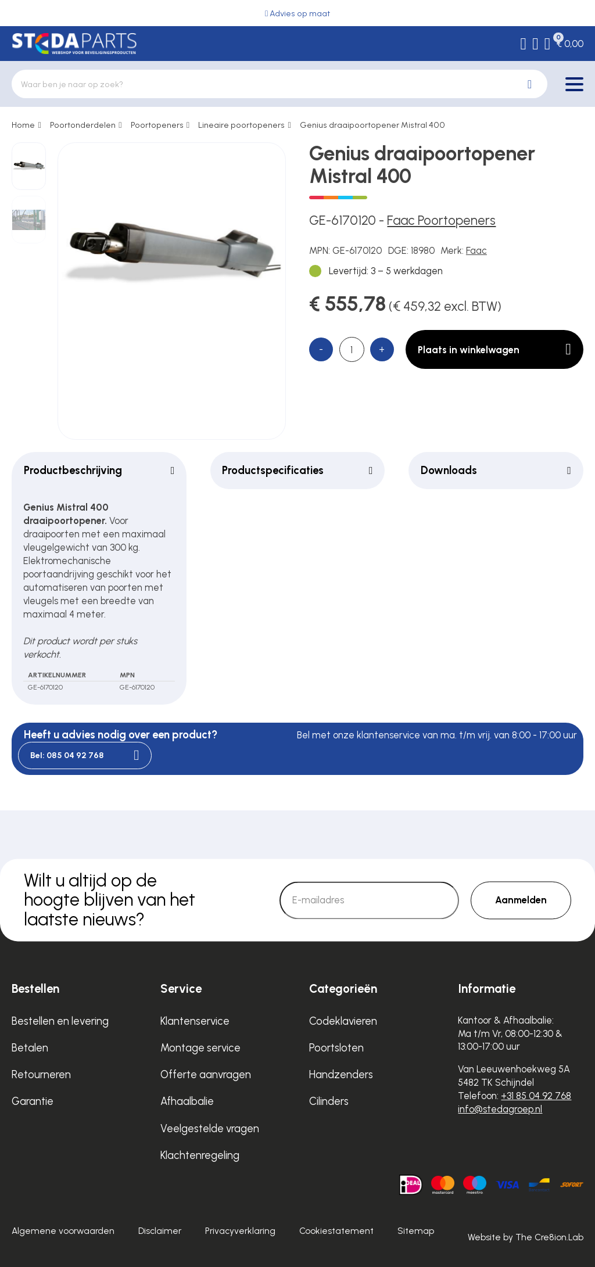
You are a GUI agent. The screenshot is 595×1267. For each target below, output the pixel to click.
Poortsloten (336, 1047)
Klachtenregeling (199, 1155)
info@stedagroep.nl (500, 1109)
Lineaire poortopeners (241, 125)
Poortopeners (157, 125)
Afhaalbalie (187, 1101)
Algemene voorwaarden (63, 1230)
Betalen (30, 1047)
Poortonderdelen (83, 125)
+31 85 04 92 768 (536, 1095)
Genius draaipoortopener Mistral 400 (372, 125)
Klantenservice (195, 1021)
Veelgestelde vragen (209, 1128)
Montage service (200, 1047)
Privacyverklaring (240, 1230)
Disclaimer (159, 1230)
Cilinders (329, 1101)
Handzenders (341, 1074)
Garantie (32, 1101)
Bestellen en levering (60, 1021)
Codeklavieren (343, 1021)
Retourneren (41, 1074)
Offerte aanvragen (205, 1074)
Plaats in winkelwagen (494, 349)
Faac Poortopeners (441, 220)
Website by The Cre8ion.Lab (525, 1237)
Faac (476, 250)
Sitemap (415, 1230)
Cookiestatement (336, 1230)
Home (23, 125)
